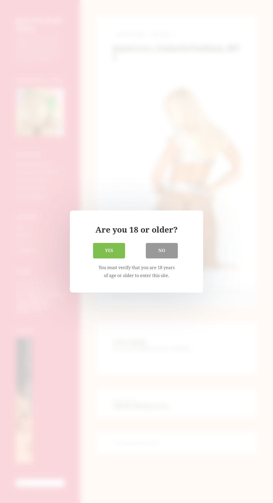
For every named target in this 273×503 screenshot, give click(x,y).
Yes (109, 250)
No (161, 250)
